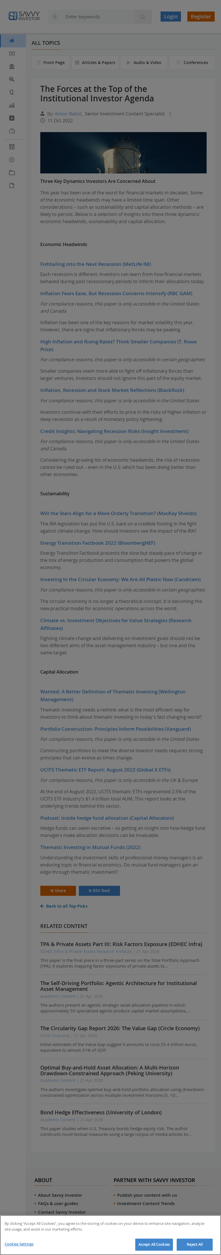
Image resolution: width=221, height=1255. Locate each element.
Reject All (194, 1244)
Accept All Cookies (154, 1244)
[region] (110, 1235)
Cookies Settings (19, 1244)
